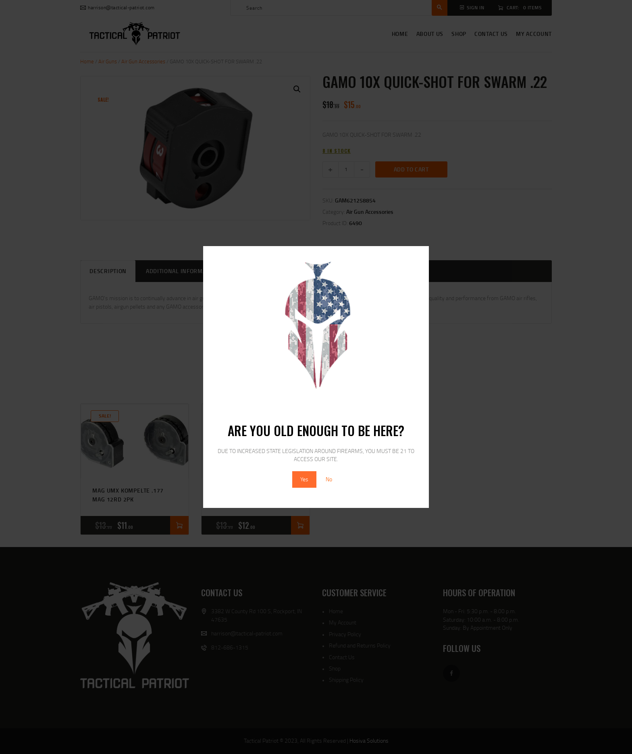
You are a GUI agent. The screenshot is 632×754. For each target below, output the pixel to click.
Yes (304, 479)
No (329, 479)
